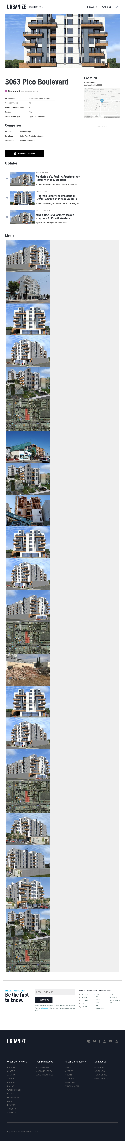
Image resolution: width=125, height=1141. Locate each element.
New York (11, 1105)
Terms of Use (100, 1075)
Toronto (112, 997)
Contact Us (99, 1071)
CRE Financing (42, 1067)
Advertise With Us (44, 1075)
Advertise (106, 7)
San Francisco (99, 1007)
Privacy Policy (101, 1079)
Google (68, 1075)
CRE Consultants (44, 1071)
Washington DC (114, 1002)
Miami (97, 1000)
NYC (96, 1003)
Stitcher (69, 1079)
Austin (83, 997)
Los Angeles (36, 7)
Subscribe (43, 999)
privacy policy (45, 1008)
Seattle (112, 994)
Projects (92, 7)
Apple (68, 1067)
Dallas (83, 1003)
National (11, 1067)
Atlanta (83, 994)
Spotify (69, 1071)
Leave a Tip (99, 1067)
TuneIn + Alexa (72, 1086)
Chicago (83, 1000)
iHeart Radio (71, 1082)
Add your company (26, 153)
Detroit (83, 1006)
